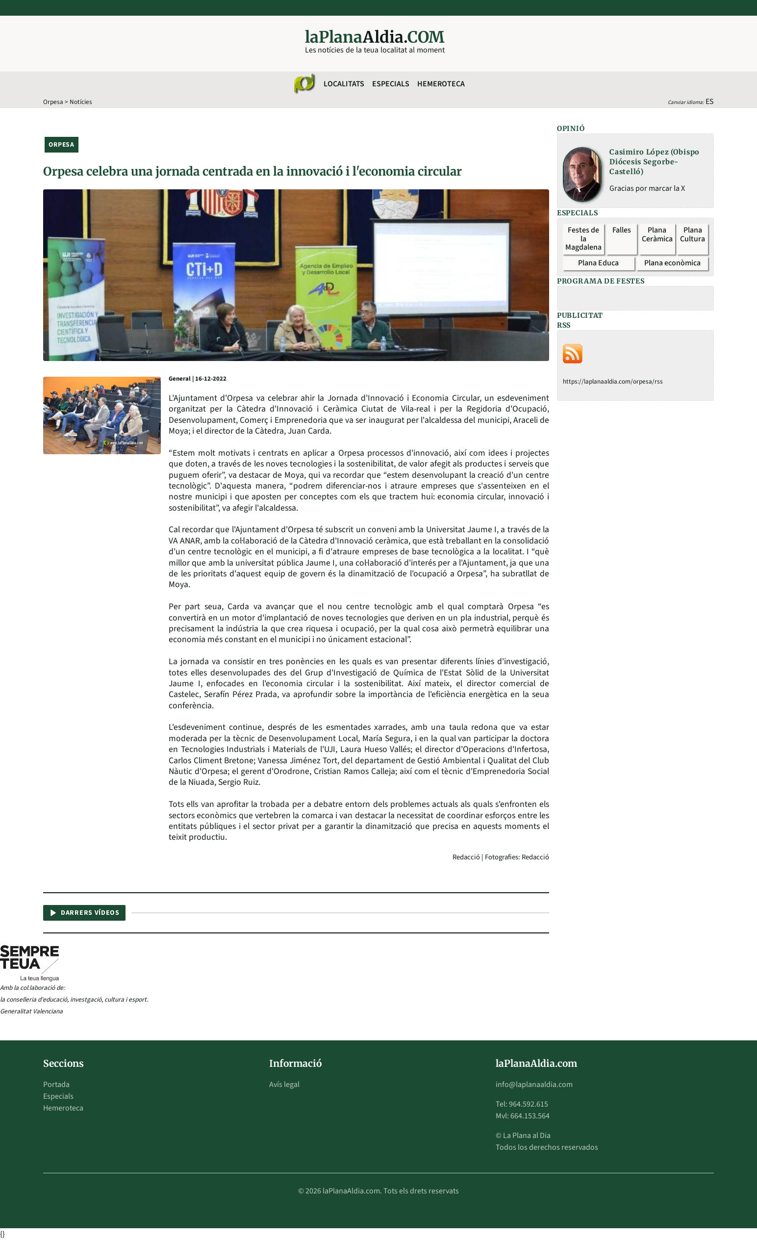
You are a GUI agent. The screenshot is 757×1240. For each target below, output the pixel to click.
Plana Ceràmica (657, 234)
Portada (56, 1084)
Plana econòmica (672, 263)
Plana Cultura (692, 234)
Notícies (81, 101)
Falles (621, 230)
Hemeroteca (441, 83)
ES (710, 101)
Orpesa (53, 101)
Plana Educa (598, 263)
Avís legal (284, 1084)
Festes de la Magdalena (583, 239)
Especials (390, 83)
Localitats (344, 83)
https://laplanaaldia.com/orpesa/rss (613, 381)
